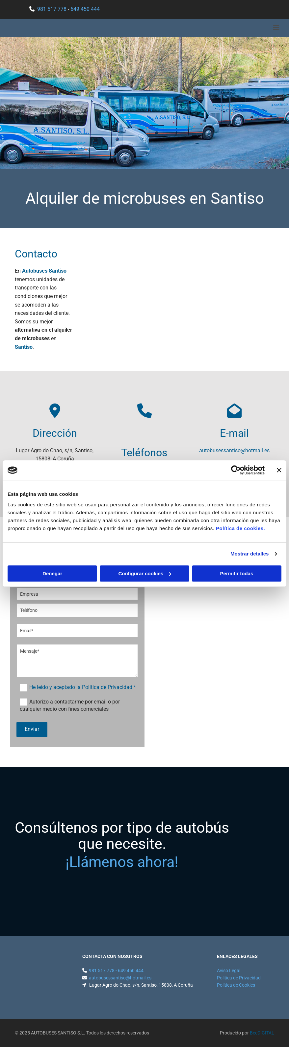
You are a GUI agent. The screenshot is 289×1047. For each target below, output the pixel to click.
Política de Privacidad (239, 977)
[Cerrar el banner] (279, 470)
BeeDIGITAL (262, 1032)
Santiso (24, 347)
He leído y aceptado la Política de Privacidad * (82, 687)
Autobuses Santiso (44, 271)
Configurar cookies (144, 573)
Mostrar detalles (249, 553)
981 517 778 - (103, 970)
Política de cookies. (240, 528)
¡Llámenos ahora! (122, 862)
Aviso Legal (228, 970)
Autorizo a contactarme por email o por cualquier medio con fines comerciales (70, 705)
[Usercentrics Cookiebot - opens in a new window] (236, 470)
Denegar (52, 573)
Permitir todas (236, 573)
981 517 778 (51, 9)
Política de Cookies (236, 985)
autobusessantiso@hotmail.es (234, 450)
